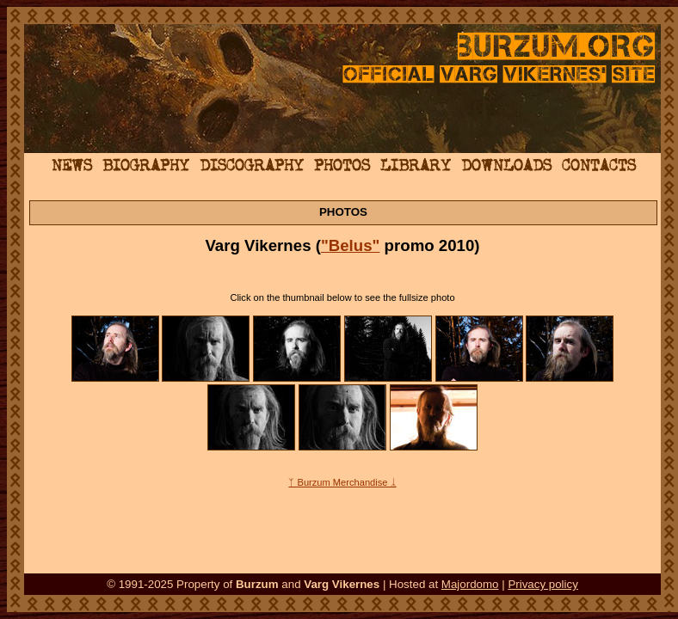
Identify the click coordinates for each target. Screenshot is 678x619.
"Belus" (350, 245)
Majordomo (470, 584)
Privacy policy (542, 584)
